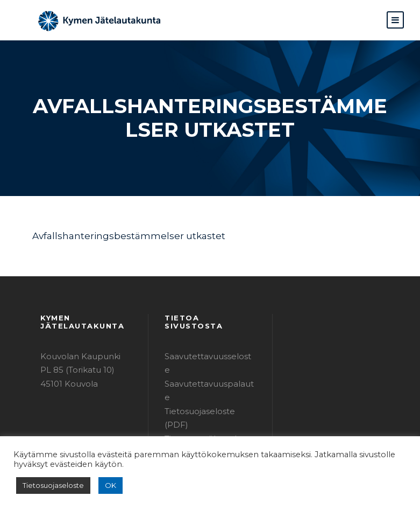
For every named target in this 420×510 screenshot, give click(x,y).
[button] (395, 20)
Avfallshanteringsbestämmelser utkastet (113, 235)
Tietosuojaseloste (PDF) (208, 375)
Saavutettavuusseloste (205, 347)
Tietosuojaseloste (50, 485)
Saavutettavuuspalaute (206, 361)
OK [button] (103, 485)
